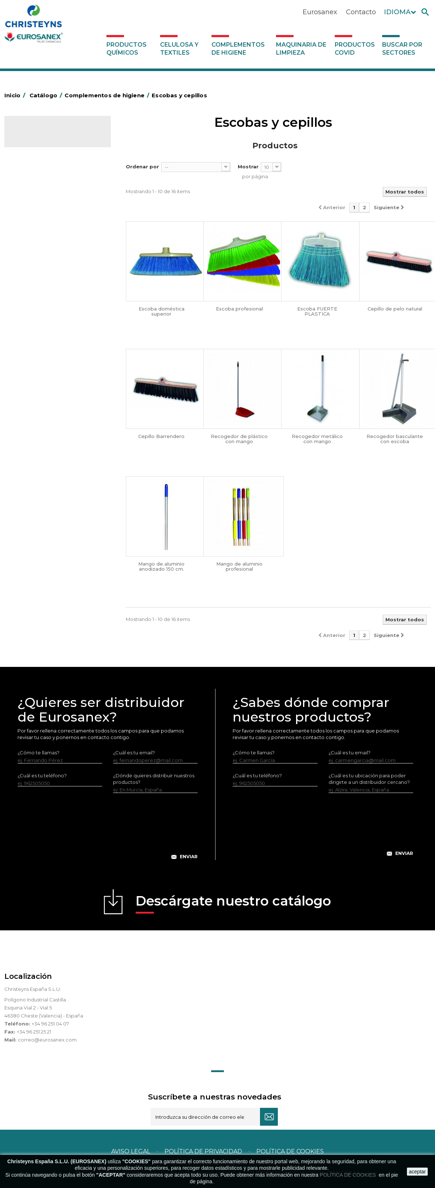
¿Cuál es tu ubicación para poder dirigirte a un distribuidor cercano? (369, 779)
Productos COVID (355, 48)
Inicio (16, 95)
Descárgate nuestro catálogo (233, 903)
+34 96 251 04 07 (50, 1024)
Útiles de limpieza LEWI (46, 478)
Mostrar (248, 166)
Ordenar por (142, 166)
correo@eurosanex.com (47, 1040)
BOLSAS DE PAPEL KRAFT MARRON (47, 258)
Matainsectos (34, 399)
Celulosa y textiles (179, 48)
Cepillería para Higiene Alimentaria (44, 348)
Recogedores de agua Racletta (56, 444)
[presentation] (107, 832)
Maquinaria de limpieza (301, 48)
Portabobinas (34, 421)
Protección (32, 432)
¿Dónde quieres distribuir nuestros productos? (153, 779)
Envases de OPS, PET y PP (49, 320)
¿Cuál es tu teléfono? (42, 775)
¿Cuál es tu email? (134, 752)
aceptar (417, 1172)
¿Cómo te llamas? (38, 752)
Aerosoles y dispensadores (50, 208)
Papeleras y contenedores (50, 298)
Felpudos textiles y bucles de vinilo (51, 370)
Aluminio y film (35, 219)
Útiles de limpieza (39, 466)
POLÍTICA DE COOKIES (348, 1175)
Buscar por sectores (402, 48)
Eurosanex (320, 12)
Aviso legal (130, 1151)
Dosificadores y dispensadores (55, 489)
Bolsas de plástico (40, 242)
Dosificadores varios (42, 500)
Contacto (361, 12)
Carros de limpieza (40, 286)
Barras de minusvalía (42, 230)
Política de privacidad (203, 1151)
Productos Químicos (126, 48)
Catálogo (38, 137)
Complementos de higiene (238, 48)
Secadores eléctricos (44, 455)
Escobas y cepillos (40, 332)
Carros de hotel (37, 275)
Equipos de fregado (42, 309)
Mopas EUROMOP (40, 410)
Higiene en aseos (39, 387)
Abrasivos (29, 196)
